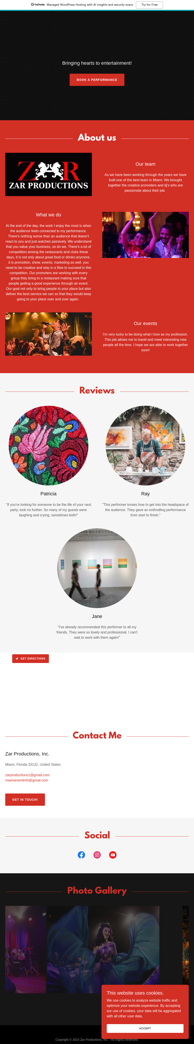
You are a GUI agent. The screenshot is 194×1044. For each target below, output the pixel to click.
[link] (97, 14)
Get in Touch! (25, 799)
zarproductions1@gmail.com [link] (27, 775)
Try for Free (149, 4)
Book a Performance (97, 80)
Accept (145, 1028)
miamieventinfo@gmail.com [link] (26, 780)
